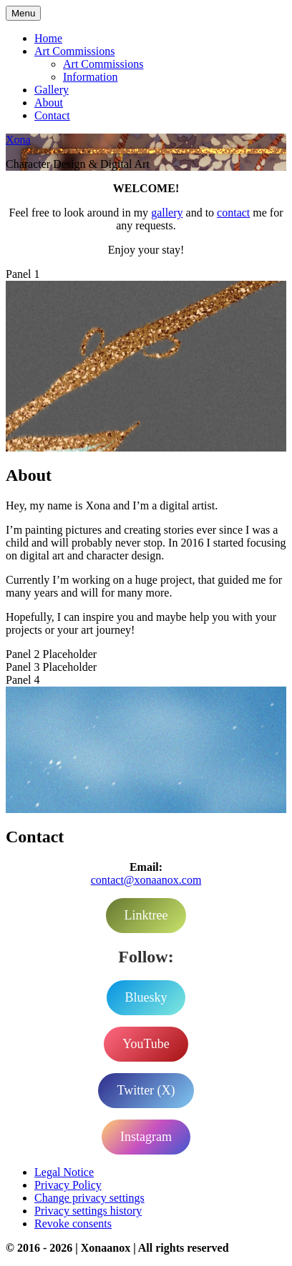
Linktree (146, 915)
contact (233, 212)
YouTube (146, 1044)
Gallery (51, 90)
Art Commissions (74, 51)
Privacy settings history (88, 1211)
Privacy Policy (68, 1185)
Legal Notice (64, 1172)
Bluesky (146, 997)
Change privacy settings (89, 1198)
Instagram (146, 1137)
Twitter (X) (146, 1090)
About (48, 102)
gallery (166, 212)
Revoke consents (73, 1223)
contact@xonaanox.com (146, 880)
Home (48, 38)
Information (90, 77)
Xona (18, 140)
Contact (52, 115)
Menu (23, 13)
